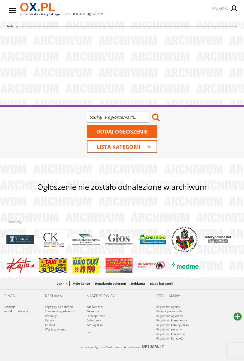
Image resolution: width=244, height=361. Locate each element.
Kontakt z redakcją (16, 311)
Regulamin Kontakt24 (170, 338)
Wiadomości (94, 307)
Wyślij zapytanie (55, 329)
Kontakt (50, 325)
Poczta (90, 332)
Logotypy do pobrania (59, 307)
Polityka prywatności (169, 311)
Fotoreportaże (95, 316)
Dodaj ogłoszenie (122, 131)
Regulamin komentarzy (171, 320)
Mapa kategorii (161, 283)
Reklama (138, 283)
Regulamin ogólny (168, 307)
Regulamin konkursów (170, 334)
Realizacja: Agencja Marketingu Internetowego (122, 347)
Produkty (51, 316)
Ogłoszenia (93, 320)
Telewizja (92, 311)
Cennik (61, 283)
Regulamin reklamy (169, 329)
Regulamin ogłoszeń (110, 283)
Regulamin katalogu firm (172, 325)
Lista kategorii (124, 146)
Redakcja (9, 307)
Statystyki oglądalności (60, 311)
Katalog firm (94, 325)
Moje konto (81, 283)
